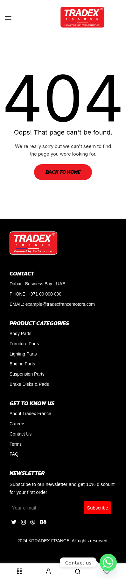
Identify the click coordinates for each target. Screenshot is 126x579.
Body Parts (20, 333)
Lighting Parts (23, 353)
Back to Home (63, 172)
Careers (17, 423)
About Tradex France (30, 413)
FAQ (14, 454)
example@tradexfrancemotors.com (60, 304)
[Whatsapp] (108, 562)
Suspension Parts (27, 374)
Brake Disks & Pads (29, 384)
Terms (16, 444)
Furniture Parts (24, 343)
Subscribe (97, 507)
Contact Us (21, 433)
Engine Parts (22, 363)
